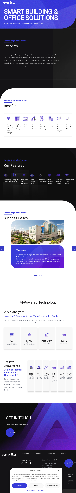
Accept (19, 486)
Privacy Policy (40, 490)
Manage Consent (69, 491)
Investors (51, 453)
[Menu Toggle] (72, 3)
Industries (25, 453)
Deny (36, 486)
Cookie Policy (31, 490)
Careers (38, 453)
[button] (59, 471)
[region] (38, 251)
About (63, 453)
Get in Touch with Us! (50, 460)
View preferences (52, 486)
